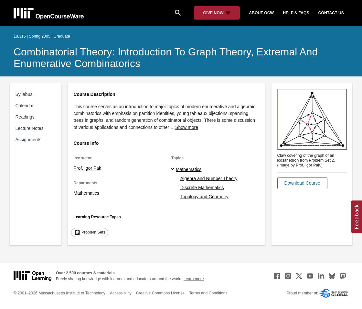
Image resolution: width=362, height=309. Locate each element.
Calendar (25, 105)
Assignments (28, 139)
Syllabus (24, 94)
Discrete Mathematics (202, 187)
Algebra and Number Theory (208, 178)
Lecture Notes (30, 128)
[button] (302, 183)
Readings (25, 117)
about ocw (261, 13)
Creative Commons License (160, 293)
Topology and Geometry (204, 196)
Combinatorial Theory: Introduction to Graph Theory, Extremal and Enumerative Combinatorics (166, 57)
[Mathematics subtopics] (173, 169)
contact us (331, 13)
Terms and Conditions (208, 293)
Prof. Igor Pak (87, 168)
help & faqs (296, 13)
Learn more (194, 279)
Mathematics (86, 193)
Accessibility (121, 293)
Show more (186, 127)
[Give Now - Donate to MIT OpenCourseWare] (217, 13)
